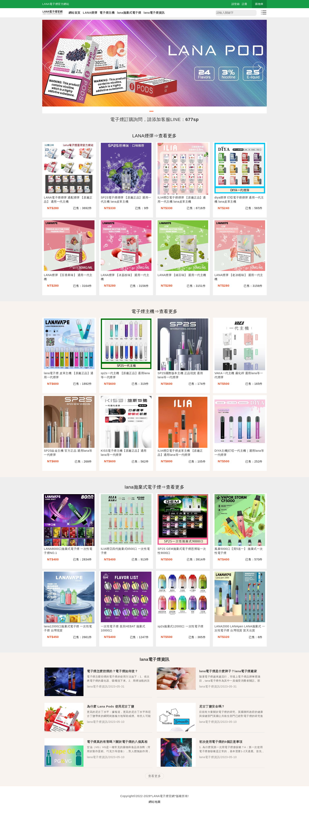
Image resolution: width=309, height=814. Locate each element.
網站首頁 (74, 12)
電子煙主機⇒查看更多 (154, 311)
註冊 (244, 4)
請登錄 (235, 4)
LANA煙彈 (90, 12)
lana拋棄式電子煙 (129, 12)
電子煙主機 (107, 12)
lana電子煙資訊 (154, 12)
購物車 (259, 4)
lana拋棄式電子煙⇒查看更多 (155, 487)
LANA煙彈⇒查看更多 (154, 135)
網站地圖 (154, 801)
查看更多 (154, 776)
